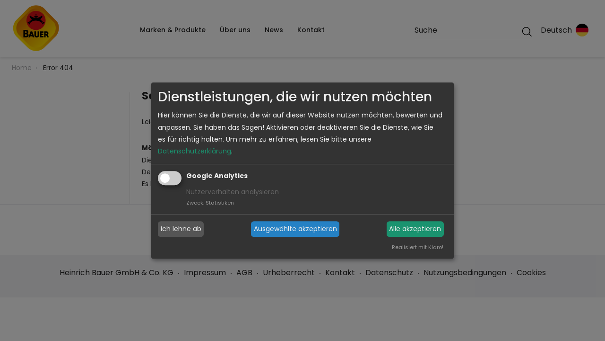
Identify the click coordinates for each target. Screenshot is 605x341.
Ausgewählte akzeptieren (295, 228)
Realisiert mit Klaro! (417, 247)
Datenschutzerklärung (194, 151)
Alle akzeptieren (415, 228)
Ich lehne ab (181, 228)
